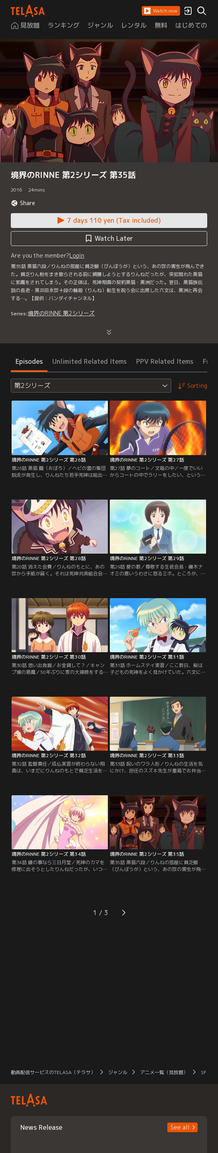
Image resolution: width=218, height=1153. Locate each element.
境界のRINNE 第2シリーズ (61, 313)
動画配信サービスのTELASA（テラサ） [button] (53, 1072)
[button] (161, 11)
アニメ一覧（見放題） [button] (164, 1072)
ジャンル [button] (117, 1072)
